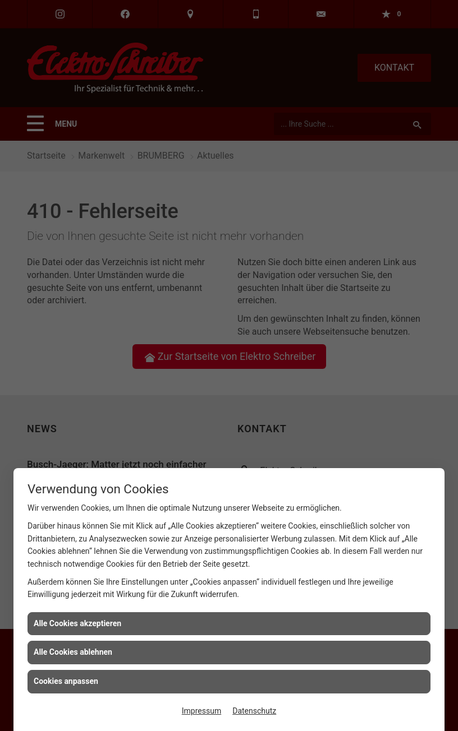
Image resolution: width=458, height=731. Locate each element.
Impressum (201, 710)
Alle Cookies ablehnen (73, 651)
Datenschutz (254, 710)
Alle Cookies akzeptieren (77, 623)
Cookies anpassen (66, 681)
